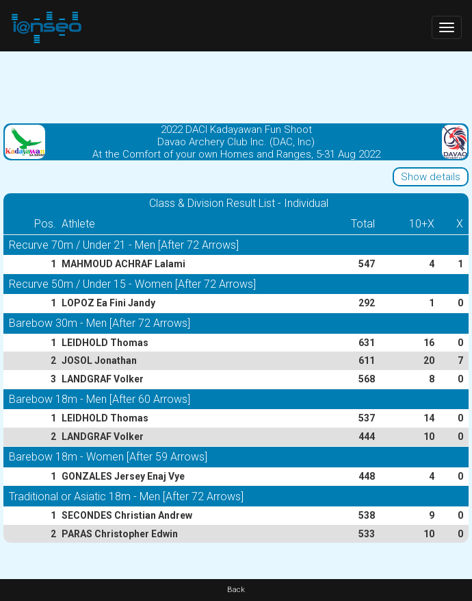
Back (236, 589)
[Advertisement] (236, 85)
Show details (430, 177)
